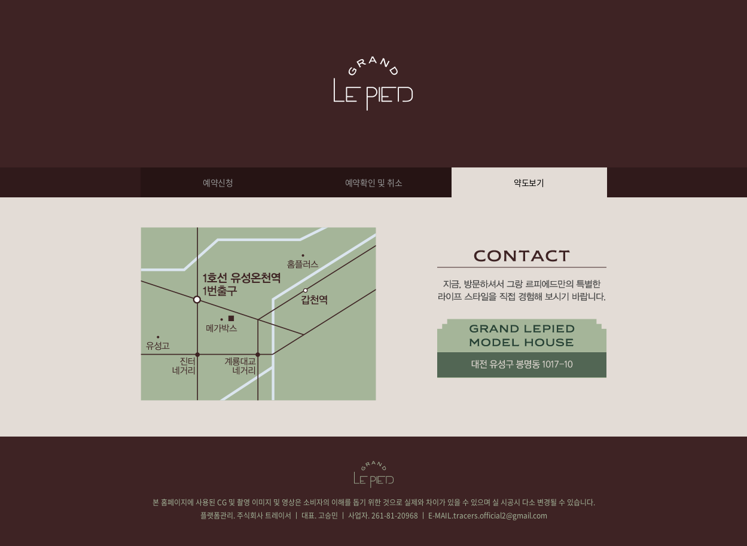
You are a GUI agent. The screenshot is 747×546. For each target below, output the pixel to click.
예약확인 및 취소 (374, 182)
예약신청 (218, 182)
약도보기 (529, 182)
